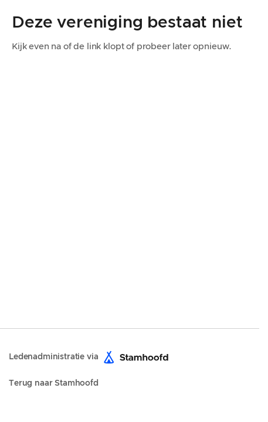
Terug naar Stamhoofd (54, 383)
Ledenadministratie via (91, 357)
